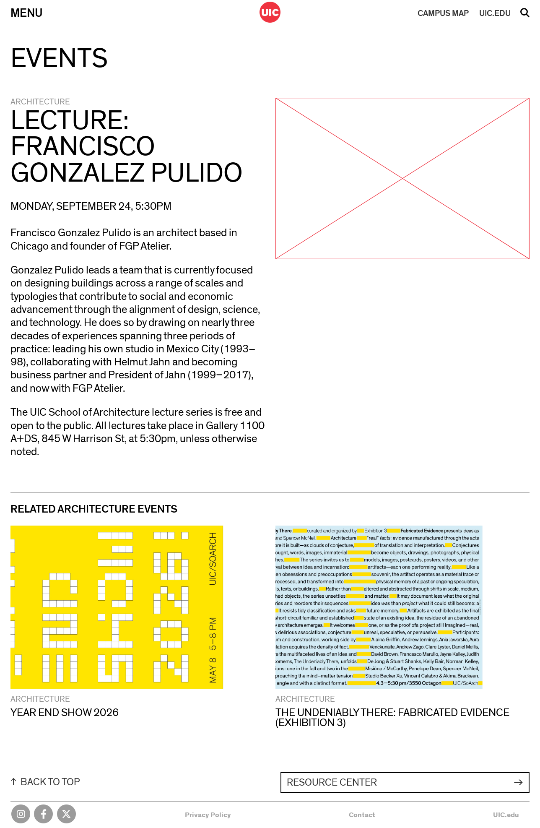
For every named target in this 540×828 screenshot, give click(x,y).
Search (525, 15)
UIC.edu (506, 814)
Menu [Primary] (26, 13)
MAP (443, 13)
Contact (362, 814)
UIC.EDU (495, 13)
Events (59, 59)
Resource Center (332, 783)
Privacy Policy (208, 814)
